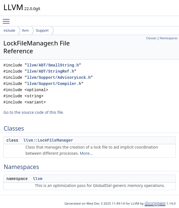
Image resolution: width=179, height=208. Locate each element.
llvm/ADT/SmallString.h (53, 65)
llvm (25, 30)
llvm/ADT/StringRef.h (50, 71)
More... (86, 153)
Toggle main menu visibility (7, 19)
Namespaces (169, 38)
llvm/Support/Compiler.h (54, 83)
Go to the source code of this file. (33, 112)
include (9, 30)
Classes (151, 38)
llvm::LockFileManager (48, 140)
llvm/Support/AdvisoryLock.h (59, 77)
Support (42, 30)
